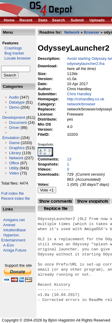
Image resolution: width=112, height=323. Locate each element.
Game (14, 143)
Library (15, 153)
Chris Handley (79, 94)
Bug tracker (12, 53)
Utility (14, 168)
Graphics (16, 148)
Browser (91, 32)
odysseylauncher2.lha (86, 63)
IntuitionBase (14, 230)
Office (14, 163)
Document (18, 122)
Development (13, 117)
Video (14, 173)
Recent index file (15, 198)
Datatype (16, 102)
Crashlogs (11, 48)
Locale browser (16, 58)
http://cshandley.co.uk (85, 99)
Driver (14, 127)
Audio (14, 97)
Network (16, 158)
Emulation (11, 137)
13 (69, 159)
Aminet (9, 225)
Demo (14, 107)
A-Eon (8, 245)
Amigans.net (14, 220)
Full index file (12, 193)
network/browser (81, 104)
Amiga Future (15, 250)
